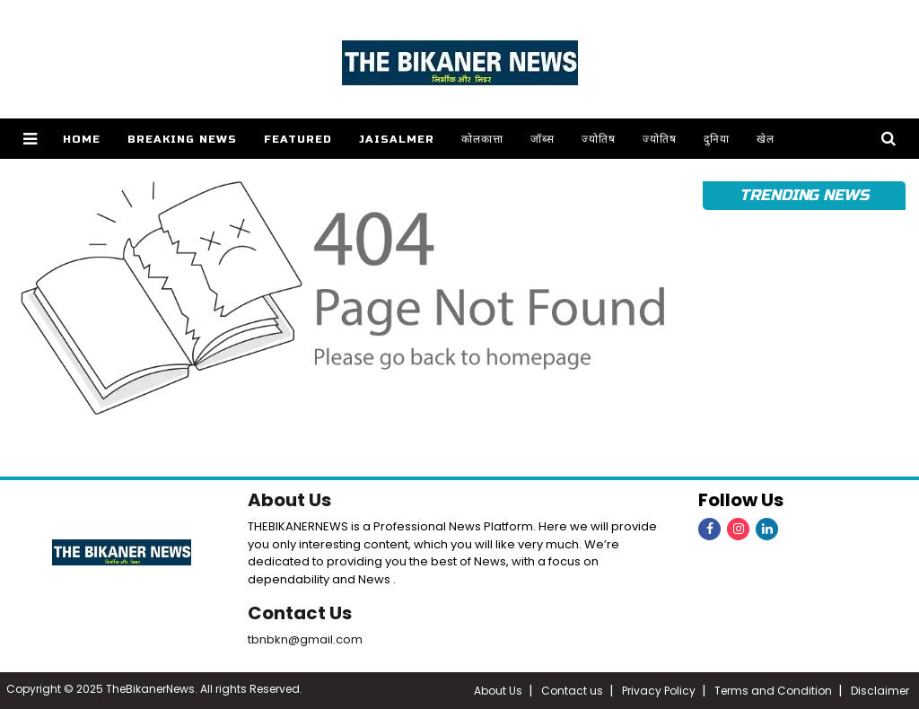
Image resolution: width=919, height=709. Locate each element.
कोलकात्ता (482, 139)
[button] (30, 138)
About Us (289, 499)
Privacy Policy (659, 690)
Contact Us (300, 613)
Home (82, 139)
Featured (298, 139)
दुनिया (717, 139)
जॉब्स (542, 139)
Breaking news (182, 139)
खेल (766, 139)
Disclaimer (880, 690)
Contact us (572, 690)
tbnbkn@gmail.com (305, 639)
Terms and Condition (773, 690)
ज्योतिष (599, 139)
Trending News (804, 195)
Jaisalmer (396, 139)
